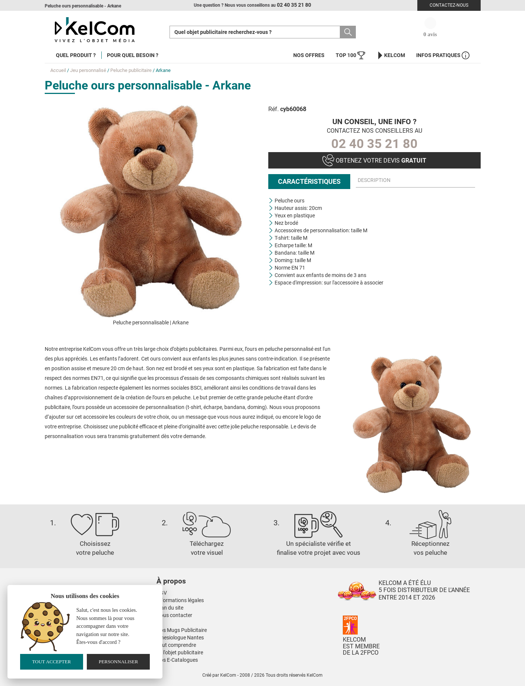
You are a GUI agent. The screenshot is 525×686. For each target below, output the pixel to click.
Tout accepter (51, 661)
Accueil (58, 70)
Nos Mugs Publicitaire (181, 630)
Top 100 (350, 55)
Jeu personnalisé (88, 70)
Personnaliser (118, 661)
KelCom (390, 55)
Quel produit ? (76, 55)
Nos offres (309, 55)
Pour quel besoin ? (132, 55)
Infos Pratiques (442, 55)
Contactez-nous (449, 5)
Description (374, 180)
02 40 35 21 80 (374, 143)
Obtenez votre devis (374, 160)
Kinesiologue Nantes (180, 638)
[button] (216, 574)
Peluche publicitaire (131, 70)
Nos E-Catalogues (177, 660)
